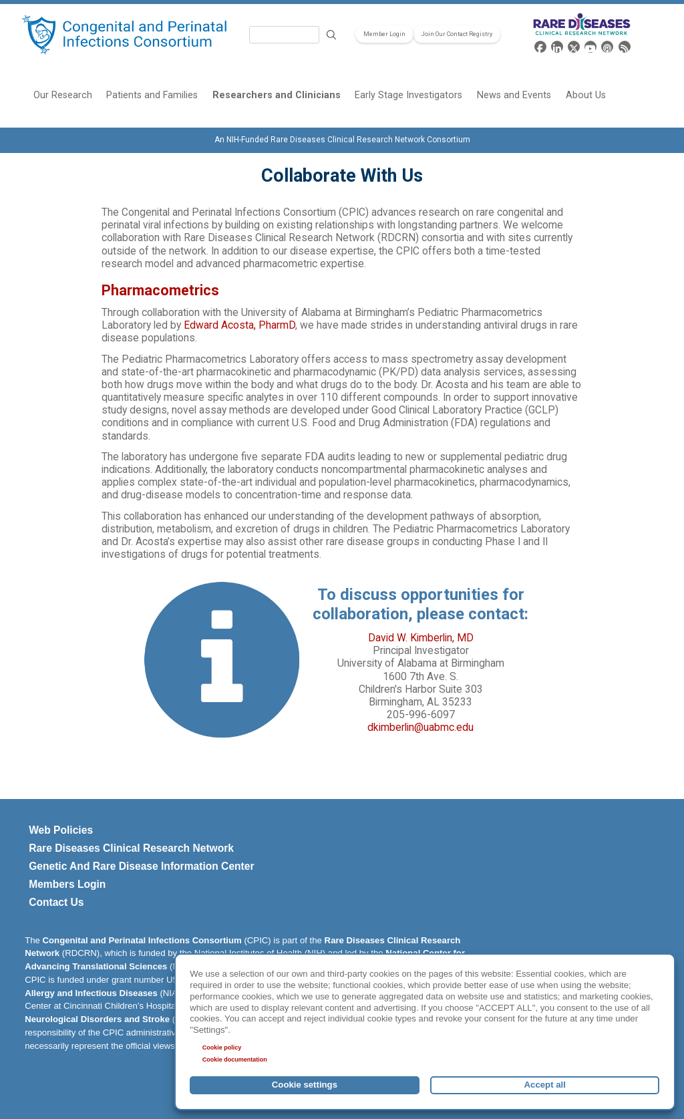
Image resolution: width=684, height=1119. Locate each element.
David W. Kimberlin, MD (421, 638)
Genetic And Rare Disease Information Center (141, 866)
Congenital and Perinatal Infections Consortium (142, 940)
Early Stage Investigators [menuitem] (408, 95)
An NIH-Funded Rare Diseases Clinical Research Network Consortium (342, 139)
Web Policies (61, 830)
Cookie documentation (234, 1059)
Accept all (545, 1085)
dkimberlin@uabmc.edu (420, 728)
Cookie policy (222, 1047)
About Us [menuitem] (586, 95)
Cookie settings (304, 1085)
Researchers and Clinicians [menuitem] (276, 95)
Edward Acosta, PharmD (239, 325)
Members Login (67, 884)
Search (331, 35)
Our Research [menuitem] (62, 95)
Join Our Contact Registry (456, 34)
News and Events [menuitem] (514, 95)
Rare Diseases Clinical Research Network (131, 848)
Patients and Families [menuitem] (152, 95)
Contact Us (56, 902)
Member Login (384, 34)
